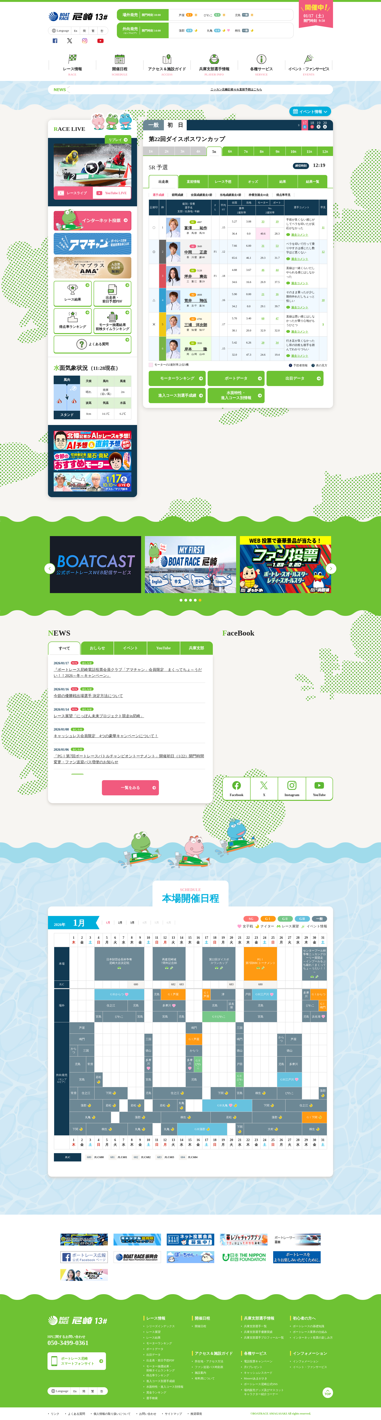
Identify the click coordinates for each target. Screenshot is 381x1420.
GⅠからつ (318, 994)
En (75, 31)
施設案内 (200, 1372)
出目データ (153, 1354)
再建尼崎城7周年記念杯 (169, 961)
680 (136, 984)
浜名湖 (231, 1005)
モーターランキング (159, 1343)
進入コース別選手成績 (160, 1381)
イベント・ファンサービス (310, 1367)
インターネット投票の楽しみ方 (313, 1337)
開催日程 (200, 1326)
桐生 (258, 1093)
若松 (98, 1077)
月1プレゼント (253, 1367)
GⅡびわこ (219, 1016)
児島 (157, 994)
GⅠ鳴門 (323, 1005)
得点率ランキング (157, 1375)
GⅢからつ (117, 994)
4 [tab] (195, 600)
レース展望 (153, 1332)
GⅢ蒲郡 (200, 1129)
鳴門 (194, 1027)
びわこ (310, 1005)
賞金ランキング (156, 1392)
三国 (240, 1027)
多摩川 (306, 994)
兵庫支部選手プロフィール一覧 (264, 1337)
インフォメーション (306, 1361)
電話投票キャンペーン (258, 1361)
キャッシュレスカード (258, 1372)
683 (181, 984)
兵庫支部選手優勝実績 (258, 1332)
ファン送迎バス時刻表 (209, 1367)
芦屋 (82, 1027)
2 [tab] (185, 600)
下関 (108, 1093)
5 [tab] (200, 600)
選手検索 (152, 1398)
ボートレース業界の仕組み (310, 1332)
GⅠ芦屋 (173, 994)
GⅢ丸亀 (222, 1105)
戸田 (248, 994)
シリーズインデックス (160, 1326)
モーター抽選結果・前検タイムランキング (160, 1368)
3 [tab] (190, 600)
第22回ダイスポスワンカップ (219, 961)
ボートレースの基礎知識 (308, 1326)
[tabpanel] (285, 564)
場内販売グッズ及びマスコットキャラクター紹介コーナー (264, 1392)
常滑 (90, 1064)
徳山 (148, 1050)
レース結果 (153, 1337)
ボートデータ (154, 1349)
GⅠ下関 (312, 1117)
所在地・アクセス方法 (209, 1361)
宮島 (98, 1016)
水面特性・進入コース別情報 (164, 1386)
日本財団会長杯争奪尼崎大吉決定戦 (119, 961)
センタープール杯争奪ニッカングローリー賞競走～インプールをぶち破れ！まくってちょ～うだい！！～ (314, 961)
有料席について (205, 1378)
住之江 (111, 1005)
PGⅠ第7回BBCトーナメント (261, 961)
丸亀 (181, 1103)
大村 (270, 1129)
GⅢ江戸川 (262, 994)
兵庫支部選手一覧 (255, 1326)
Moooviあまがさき (255, 1378)
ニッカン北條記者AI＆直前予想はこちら (255, 89)
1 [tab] (181, 600)
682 (173, 984)
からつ (281, 1039)
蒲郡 (323, 1090)
